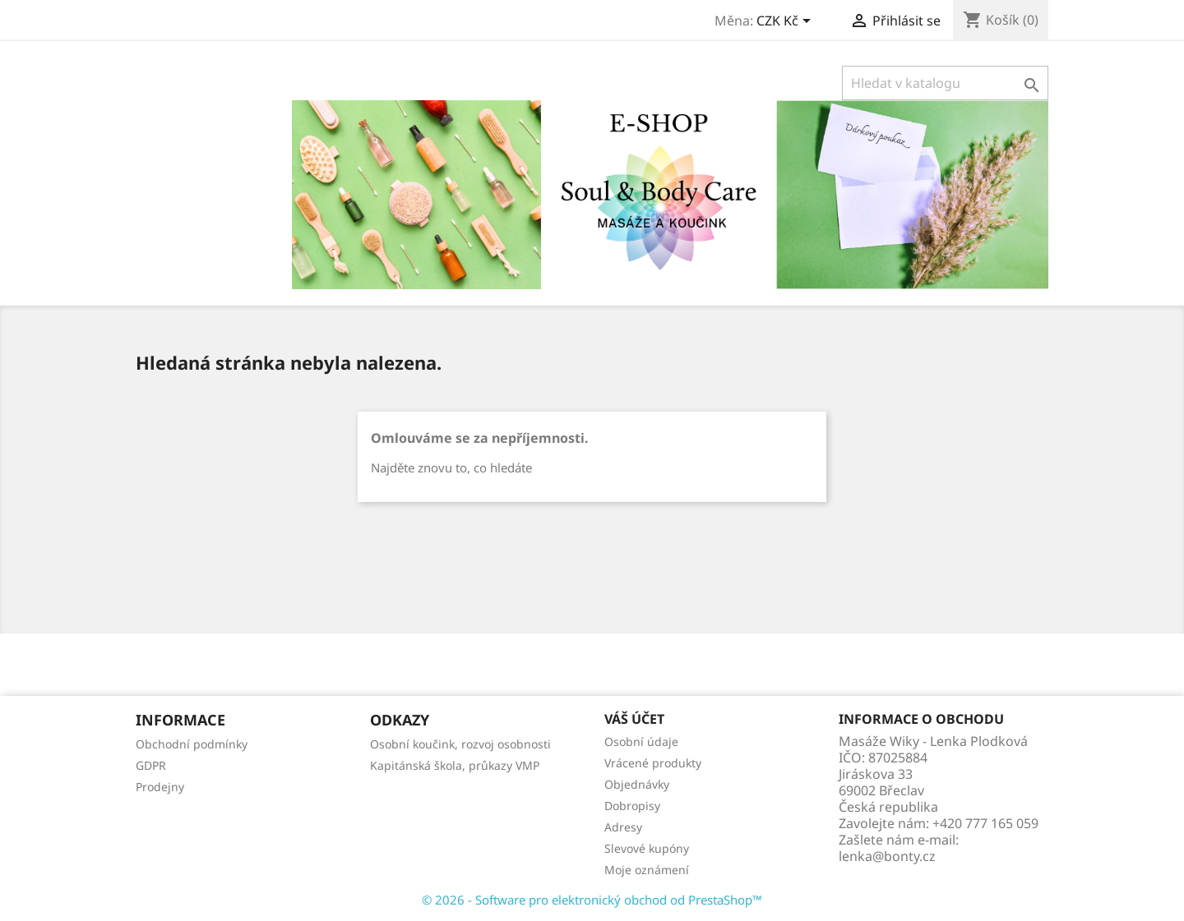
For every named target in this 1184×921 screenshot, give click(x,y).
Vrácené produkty (652, 763)
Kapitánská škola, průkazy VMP (454, 765)
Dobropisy (632, 805)
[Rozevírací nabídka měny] (786, 22)
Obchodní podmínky (191, 744)
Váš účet (634, 719)
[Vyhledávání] (945, 83)
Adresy (623, 827)
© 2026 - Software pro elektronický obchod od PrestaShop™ (592, 899)
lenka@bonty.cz (887, 856)
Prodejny (160, 786)
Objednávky (636, 784)
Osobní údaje (641, 741)
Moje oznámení (646, 869)
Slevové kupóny (646, 848)
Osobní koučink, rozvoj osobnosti (460, 744)
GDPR (151, 765)
